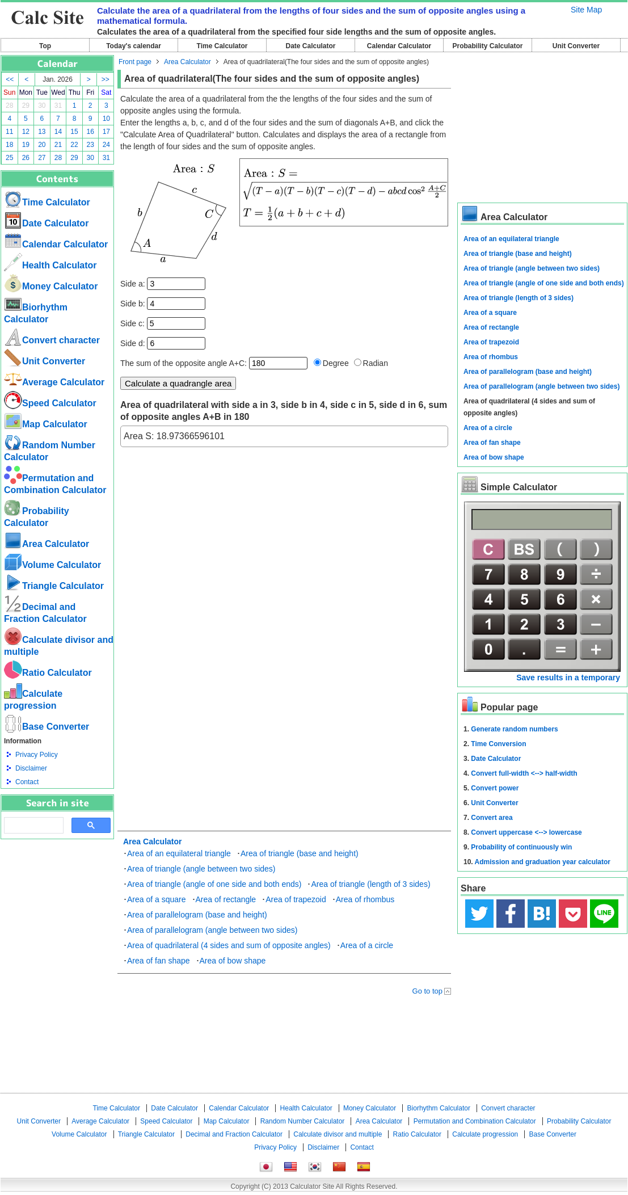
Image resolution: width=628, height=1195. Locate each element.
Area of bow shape (233, 960)
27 (41, 158)
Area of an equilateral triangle (179, 853)
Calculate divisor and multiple (337, 1134)
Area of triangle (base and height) (300, 853)
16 (90, 132)
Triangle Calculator (54, 586)
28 (9, 106)
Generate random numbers (514, 729)
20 (41, 145)
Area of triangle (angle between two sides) (201, 868)
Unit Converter (576, 46)
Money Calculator (51, 286)
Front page (135, 62)
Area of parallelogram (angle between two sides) (212, 930)
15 (74, 132)
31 (58, 106)
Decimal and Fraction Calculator (234, 1134)
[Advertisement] (57, 901)
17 (106, 132)
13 (41, 132)
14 (58, 132)
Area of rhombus (365, 899)
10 (106, 119)
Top (45, 46)
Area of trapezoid (295, 899)
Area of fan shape (158, 960)
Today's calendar (133, 46)
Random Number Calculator (302, 1121)
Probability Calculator (487, 46)
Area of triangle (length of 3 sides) (370, 884)
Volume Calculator (52, 565)
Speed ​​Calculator (50, 403)
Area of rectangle (226, 899)
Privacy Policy (36, 755)
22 (74, 145)
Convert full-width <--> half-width (524, 773)
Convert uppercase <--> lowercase (526, 832)
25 (9, 158)
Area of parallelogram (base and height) (197, 914)
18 (9, 145)
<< (10, 79)
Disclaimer (31, 768)
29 (25, 106)
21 (58, 145)
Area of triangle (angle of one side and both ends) (214, 884)
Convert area (491, 818)
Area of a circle (366, 945)
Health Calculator (50, 265)
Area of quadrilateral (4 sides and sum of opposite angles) (229, 945)
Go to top (427, 991)
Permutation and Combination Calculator (475, 1121)
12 (25, 132)
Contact (27, 782)
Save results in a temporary (568, 677)
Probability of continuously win (521, 847)
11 (9, 132)
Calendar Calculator (399, 46)
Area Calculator (46, 544)
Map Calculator (45, 424)
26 (25, 158)
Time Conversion (498, 744)
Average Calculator (54, 382)
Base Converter (46, 726)
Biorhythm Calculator (438, 1108)
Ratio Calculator (48, 673)
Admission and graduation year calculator (542, 862)
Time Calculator (222, 46)
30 (41, 106)
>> (105, 79)
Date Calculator (310, 46)
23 (90, 145)
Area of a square (156, 899)
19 (25, 145)
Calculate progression (485, 1134)
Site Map (586, 9)
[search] (33, 825)
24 (106, 145)
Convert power (495, 788)
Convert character (52, 340)
